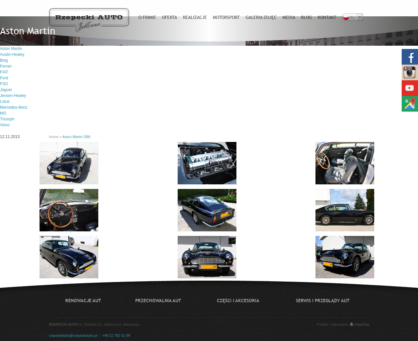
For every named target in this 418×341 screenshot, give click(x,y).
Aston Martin (11, 48)
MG (3, 113)
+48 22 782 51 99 (116, 335)
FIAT (4, 72)
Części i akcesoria (238, 300)
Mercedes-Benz (13, 107)
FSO (4, 84)
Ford (4, 78)
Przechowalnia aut (158, 300)
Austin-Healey (12, 54)
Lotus (4, 101)
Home (53, 137)
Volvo (4, 125)
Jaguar (6, 89)
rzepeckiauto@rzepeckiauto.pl (73, 335)
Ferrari (5, 66)
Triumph (7, 119)
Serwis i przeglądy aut (323, 300)
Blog (4, 60)
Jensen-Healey (13, 95)
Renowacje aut (83, 300)
